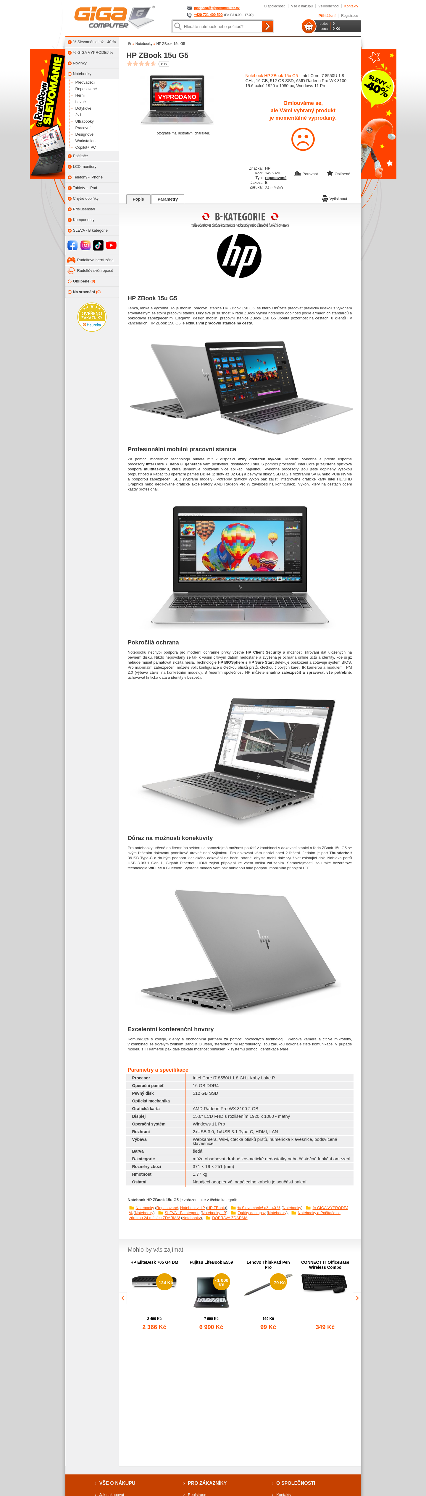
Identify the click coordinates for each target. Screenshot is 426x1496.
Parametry (168, 199)
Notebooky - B (214, 1213)
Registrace (349, 16)
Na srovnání (84, 292)
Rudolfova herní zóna (95, 260)
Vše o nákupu (302, 6)
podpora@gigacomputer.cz (217, 8)
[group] (155, 1295)
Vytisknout (334, 198)
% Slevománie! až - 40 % (259, 1208)
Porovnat (306, 174)
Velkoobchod (328, 6)
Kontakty (351, 6)
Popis (138, 199)
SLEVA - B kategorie (182, 1213)
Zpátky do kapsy (252, 1213)
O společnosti (274, 6)
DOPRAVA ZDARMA (229, 1218)
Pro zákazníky (207, 1483)
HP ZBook (216, 1208)
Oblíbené (81, 281)
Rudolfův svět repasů (95, 270)
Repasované (167, 1208)
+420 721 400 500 (208, 15)
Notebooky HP (192, 1208)
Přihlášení (327, 16)
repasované (275, 178)
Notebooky (145, 1208)
